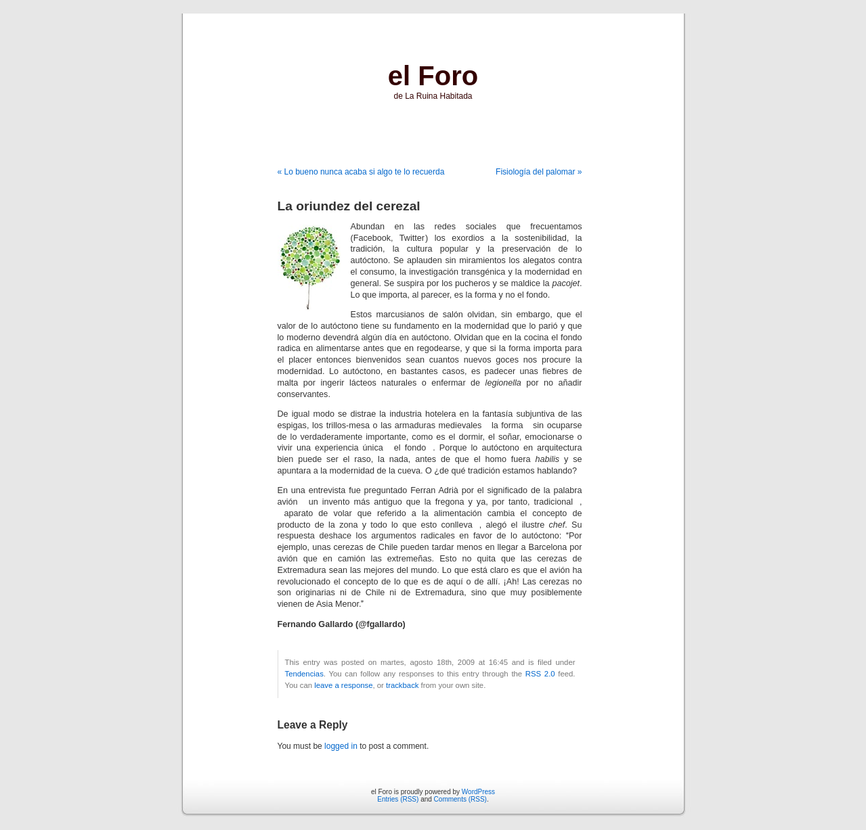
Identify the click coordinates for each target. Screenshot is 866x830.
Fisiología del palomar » (539, 172)
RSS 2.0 (540, 674)
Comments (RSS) (460, 799)
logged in (341, 746)
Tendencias (304, 674)
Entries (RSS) (397, 799)
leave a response (343, 685)
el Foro (433, 76)
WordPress (478, 792)
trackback (402, 685)
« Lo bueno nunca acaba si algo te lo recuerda (361, 172)
